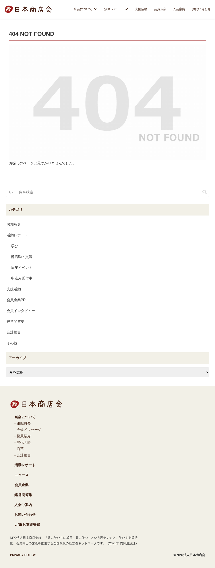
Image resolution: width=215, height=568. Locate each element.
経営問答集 (23, 495)
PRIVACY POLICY (23, 555)
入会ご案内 (23, 505)
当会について (83, 9)
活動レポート (113, 9)
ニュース (21, 475)
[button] (205, 192)
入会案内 (179, 9)
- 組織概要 (22, 423)
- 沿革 (19, 449)
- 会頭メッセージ (27, 429)
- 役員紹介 (22, 436)
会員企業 (160, 9)
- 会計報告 (22, 455)
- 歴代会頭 (22, 442)
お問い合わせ (201, 9)
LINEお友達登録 (27, 524)
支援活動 (141, 9)
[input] (107, 192)
